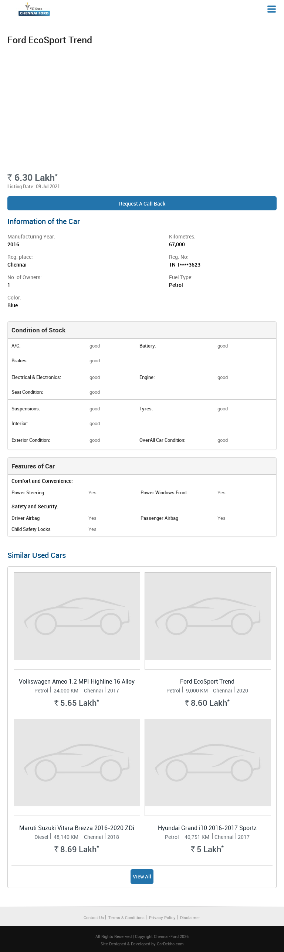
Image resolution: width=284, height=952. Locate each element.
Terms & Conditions (126, 917)
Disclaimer (190, 917)
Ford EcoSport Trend (207, 681)
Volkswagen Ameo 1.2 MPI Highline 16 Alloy (77, 681)
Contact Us (94, 917)
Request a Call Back (142, 203)
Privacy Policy (162, 917)
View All (142, 876)
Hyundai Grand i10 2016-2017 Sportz (207, 828)
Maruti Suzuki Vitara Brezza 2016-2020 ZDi (76, 828)
